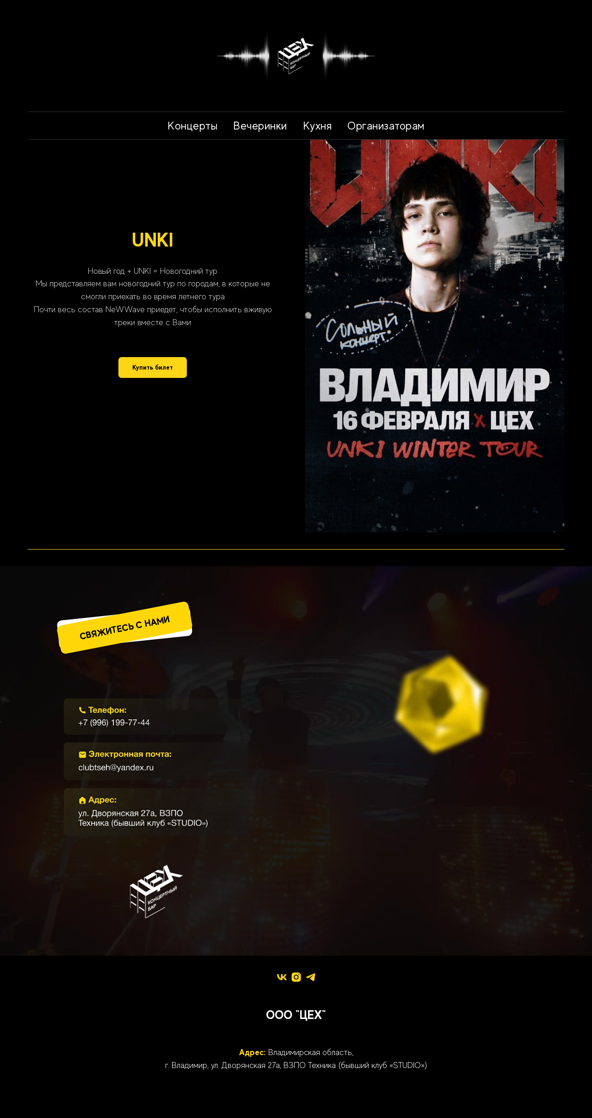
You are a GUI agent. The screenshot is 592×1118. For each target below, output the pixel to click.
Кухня (317, 125)
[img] (156, 716)
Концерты (192, 125)
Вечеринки (260, 125)
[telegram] (310, 977)
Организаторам (386, 125)
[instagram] (296, 977)
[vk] (282, 977)
